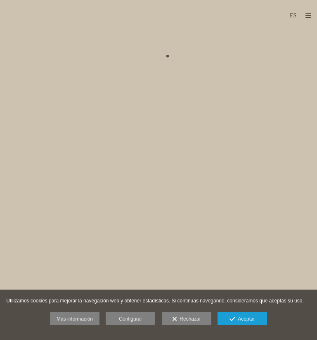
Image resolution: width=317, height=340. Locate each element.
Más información (75, 319)
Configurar (130, 319)
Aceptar (242, 319)
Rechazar (186, 319)
